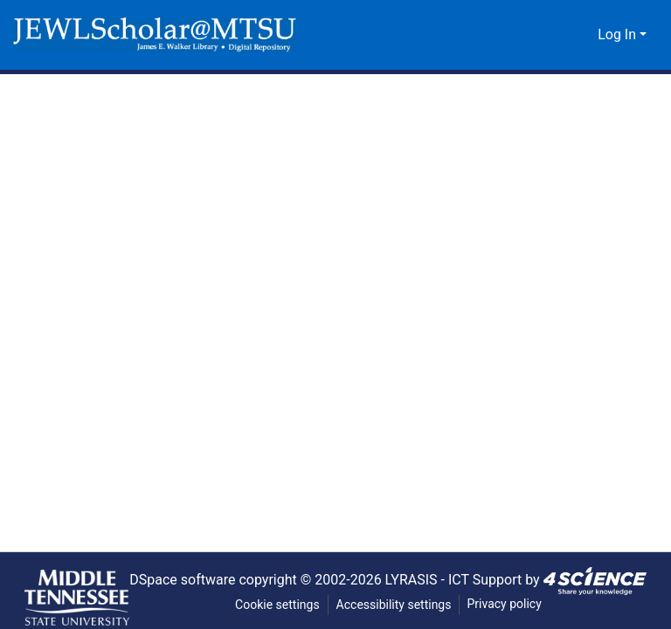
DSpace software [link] (175, 579)
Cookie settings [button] (276, 605)
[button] (154, 34)
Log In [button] (619, 34)
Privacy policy (505, 604)
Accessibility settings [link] (394, 605)
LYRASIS (414, 579)
